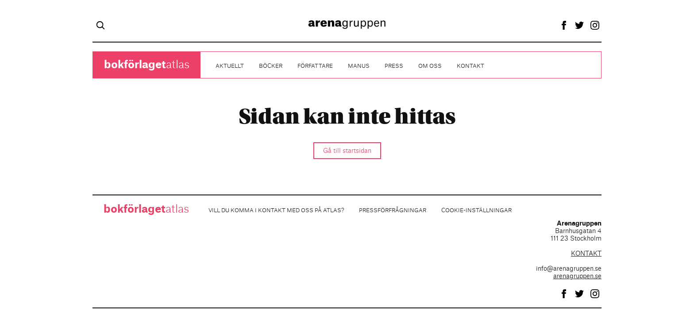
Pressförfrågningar (392, 210)
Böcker (270, 66)
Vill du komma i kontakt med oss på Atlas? (276, 210)
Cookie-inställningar (476, 210)
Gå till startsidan (347, 151)
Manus (359, 66)
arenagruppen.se (577, 276)
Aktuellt (230, 66)
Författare (315, 66)
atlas (146, 65)
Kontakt (470, 66)
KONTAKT (586, 254)
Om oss (430, 66)
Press (394, 66)
